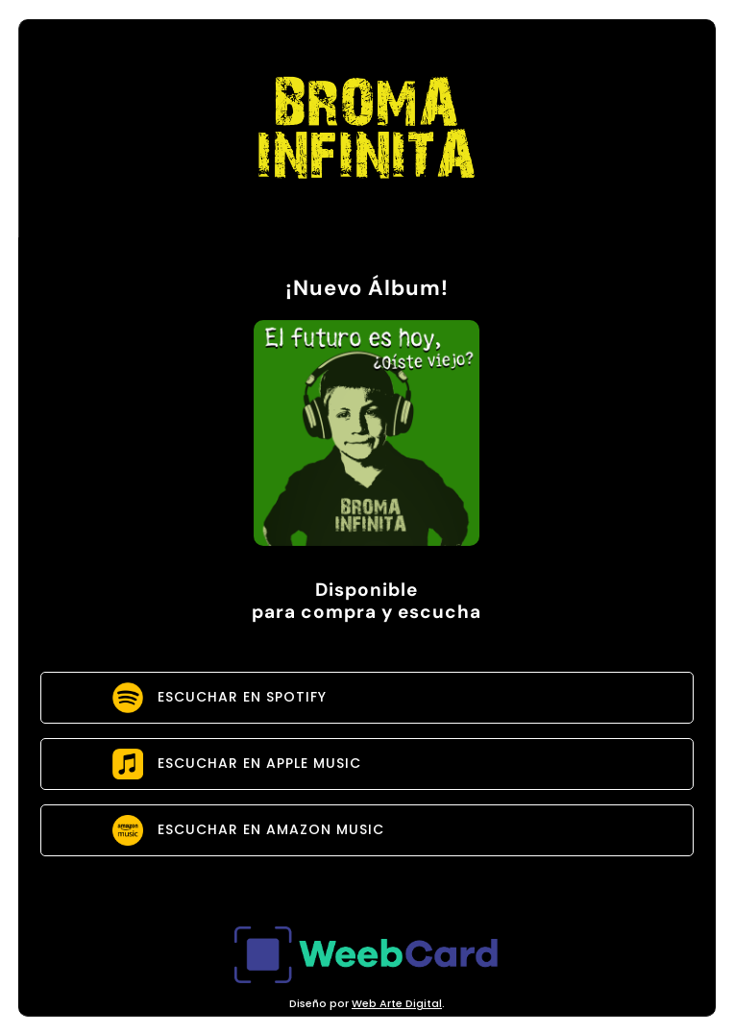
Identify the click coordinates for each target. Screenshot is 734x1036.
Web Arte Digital (397, 1003)
